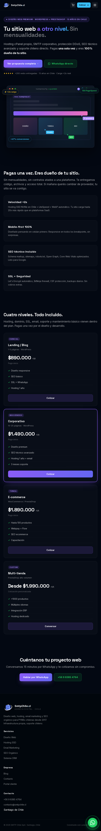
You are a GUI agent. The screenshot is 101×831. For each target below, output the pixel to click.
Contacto (8, 778)
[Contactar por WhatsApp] (92, 822)
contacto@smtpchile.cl (15, 804)
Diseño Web (10, 737)
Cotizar (84, 5)
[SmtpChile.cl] (14, 5)
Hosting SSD (10, 742)
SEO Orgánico (11, 753)
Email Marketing (11, 747)
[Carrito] (73, 5)
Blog (6, 773)
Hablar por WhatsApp (35, 677)
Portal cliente (10, 784)
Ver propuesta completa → (23, 63)
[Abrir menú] (95, 5)
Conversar (50, 626)
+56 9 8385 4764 (68, 677)
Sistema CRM (10, 758)
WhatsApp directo (60, 63)
